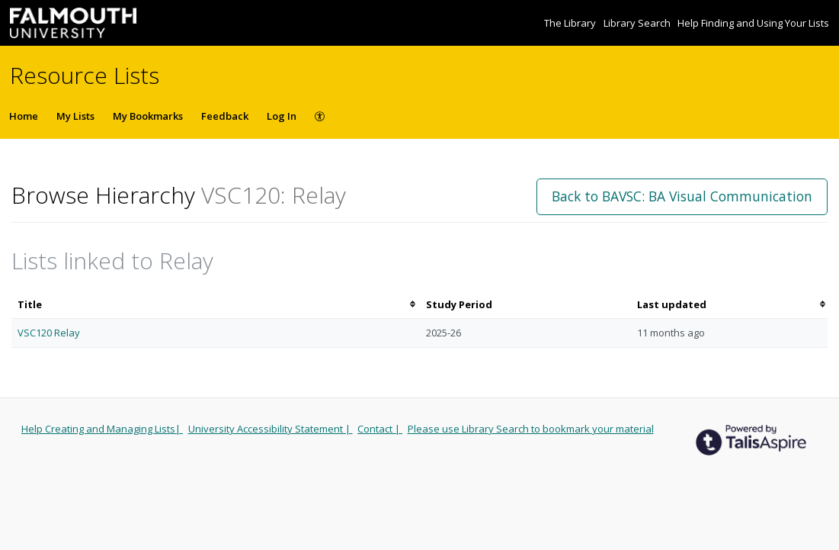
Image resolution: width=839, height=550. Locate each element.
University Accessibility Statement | (270, 429)
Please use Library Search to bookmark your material (531, 429)
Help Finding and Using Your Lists (753, 23)
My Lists (75, 116)
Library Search (638, 23)
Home (23, 116)
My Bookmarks (148, 116)
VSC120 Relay (49, 332)
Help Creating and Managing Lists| (102, 429)
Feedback (224, 116)
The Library (571, 23)
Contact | (379, 429)
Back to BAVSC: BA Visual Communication (682, 196)
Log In (281, 116)
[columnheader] (215, 305)
